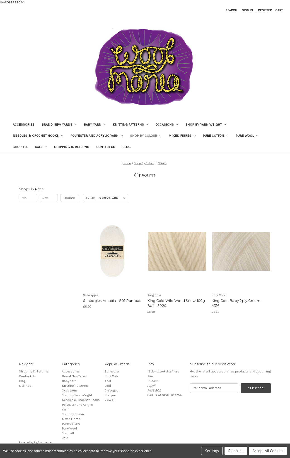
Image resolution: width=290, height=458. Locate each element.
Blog (126, 147)
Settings (212, 450)
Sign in (247, 10)
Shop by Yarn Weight (205, 124)
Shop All (20, 147)
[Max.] (49, 197)
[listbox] (113, 197)
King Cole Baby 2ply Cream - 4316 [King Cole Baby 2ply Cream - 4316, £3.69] (237, 303)
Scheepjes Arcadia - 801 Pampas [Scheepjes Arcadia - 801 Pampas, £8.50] (112, 300)
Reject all (235, 450)
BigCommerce (43, 442)
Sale (41, 147)
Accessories (23, 124)
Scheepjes (112, 371)
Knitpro (110, 395)
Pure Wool (247, 136)
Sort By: (91, 197)
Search (231, 10)
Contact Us (105, 147)
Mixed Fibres (182, 136)
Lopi (108, 386)
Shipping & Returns (71, 147)
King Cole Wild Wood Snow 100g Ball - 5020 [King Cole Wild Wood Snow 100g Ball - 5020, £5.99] (176, 303)
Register (265, 10)
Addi (108, 381)
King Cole (111, 376)
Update (69, 198)
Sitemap (25, 386)
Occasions (166, 124)
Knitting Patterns (130, 124)
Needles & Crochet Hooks (38, 136)
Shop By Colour (145, 136)
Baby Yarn (95, 124)
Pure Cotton (215, 136)
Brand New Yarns (59, 124)
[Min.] (28, 197)
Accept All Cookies (267, 450)
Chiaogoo (111, 390)
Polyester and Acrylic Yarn (96, 136)
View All (110, 400)
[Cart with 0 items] (279, 10)
